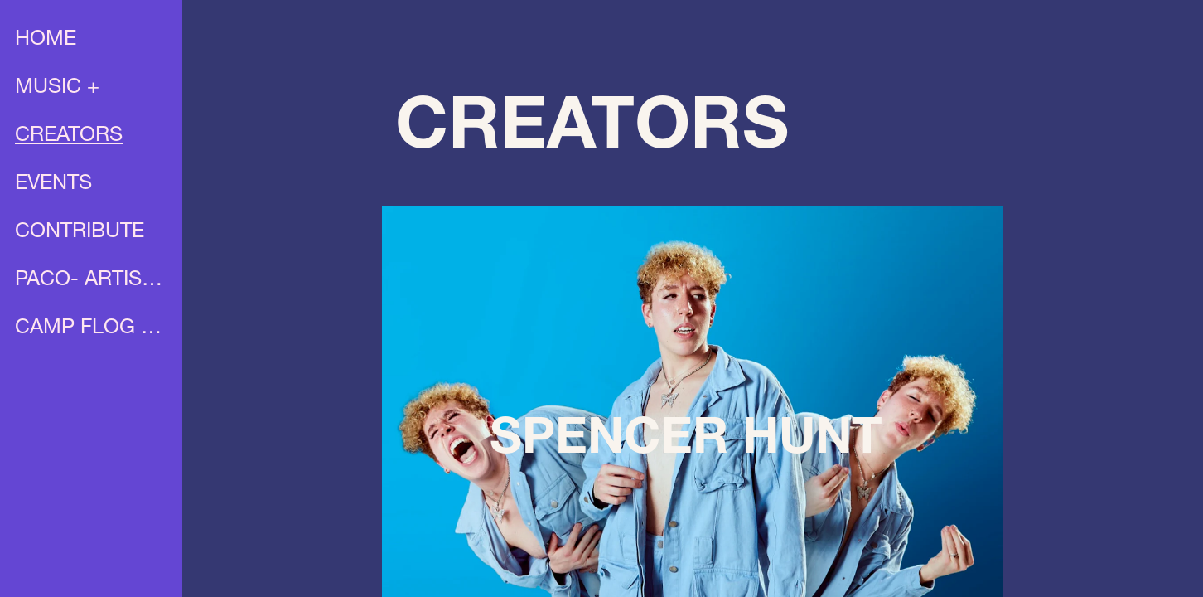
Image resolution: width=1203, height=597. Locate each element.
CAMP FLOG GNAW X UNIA (93, 328)
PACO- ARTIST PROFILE (93, 280)
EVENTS (53, 184)
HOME (45, 40)
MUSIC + (57, 88)
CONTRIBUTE (79, 232)
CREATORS (69, 136)
